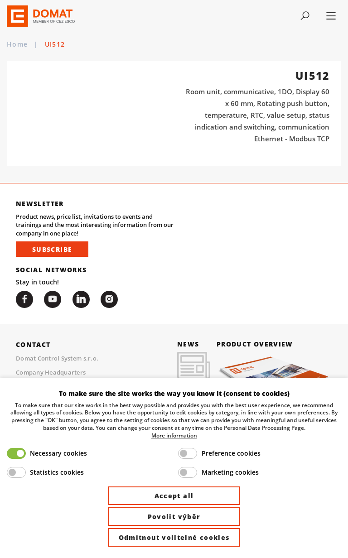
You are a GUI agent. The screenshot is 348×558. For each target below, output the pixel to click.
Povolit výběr (174, 516)
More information (174, 435)
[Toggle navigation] (305, 16)
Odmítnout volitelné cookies (174, 537)
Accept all (174, 495)
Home (17, 44)
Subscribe (52, 249)
